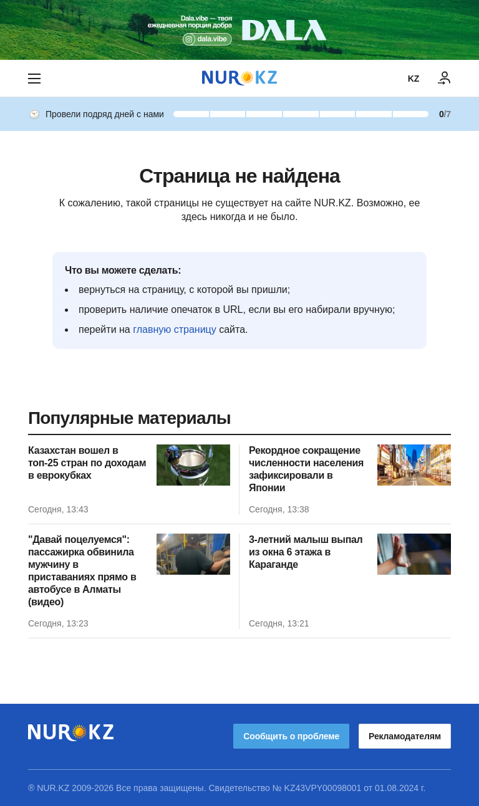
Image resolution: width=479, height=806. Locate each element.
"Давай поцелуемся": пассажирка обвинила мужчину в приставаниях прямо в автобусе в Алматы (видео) (82, 570)
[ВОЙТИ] (444, 78)
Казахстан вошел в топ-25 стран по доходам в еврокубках (87, 463)
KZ (413, 79)
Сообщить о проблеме (291, 736)
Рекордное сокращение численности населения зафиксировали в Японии (306, 469)
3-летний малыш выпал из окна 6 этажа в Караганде (305, 552)
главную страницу (174, 329)
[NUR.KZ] (239, 78)
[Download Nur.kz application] (239, 30)
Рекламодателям (405, 736)
